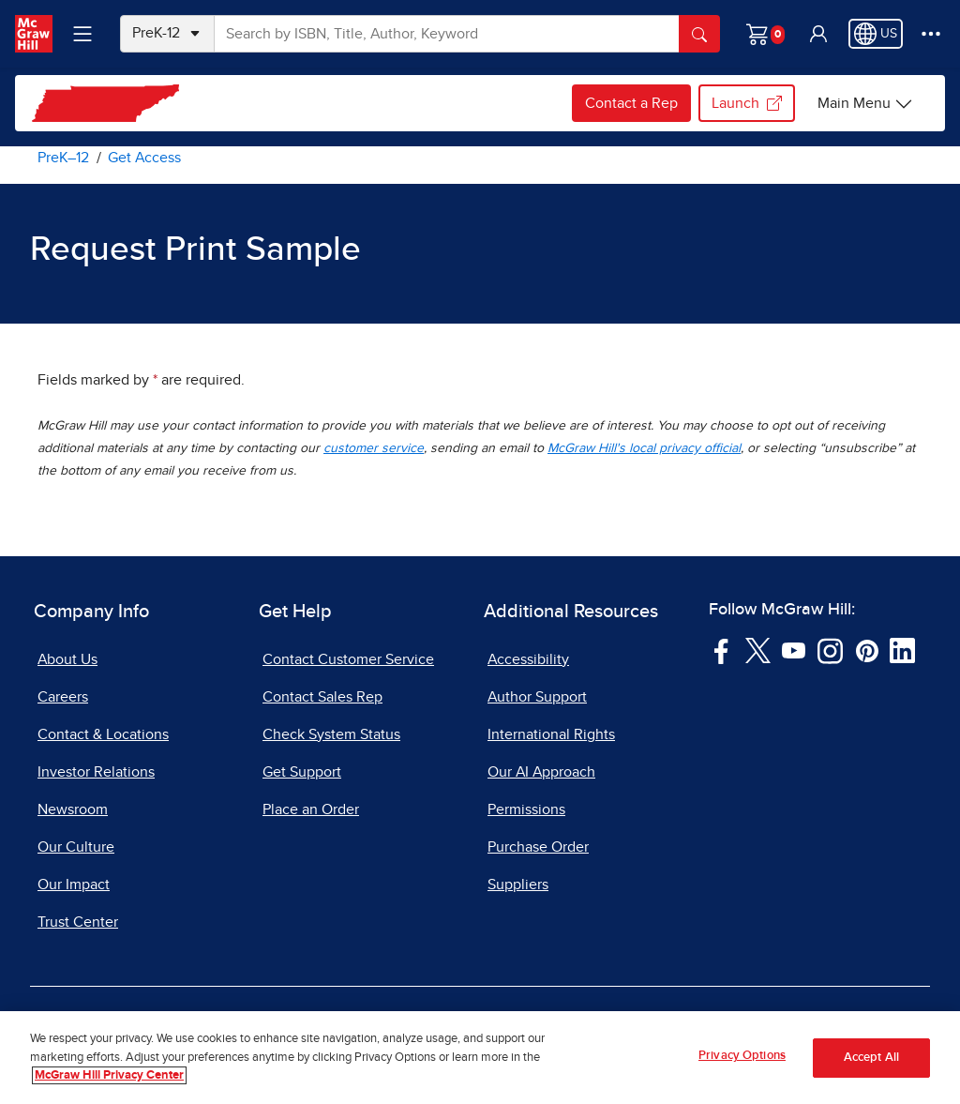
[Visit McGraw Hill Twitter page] (758, 650)
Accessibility (528, 659)
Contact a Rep (631, 103)
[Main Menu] (865, 103)
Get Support (301, 771)
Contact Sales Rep (322, 696)
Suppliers (518, 884)
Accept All (871, 1057)
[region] (480, 1057)
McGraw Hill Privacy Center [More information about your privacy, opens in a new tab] (109, 1075)
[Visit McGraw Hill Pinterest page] (866, 650)
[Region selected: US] (875, 34)
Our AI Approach (541, 771)
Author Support (537, 696)
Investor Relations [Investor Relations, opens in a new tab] (96, 771)
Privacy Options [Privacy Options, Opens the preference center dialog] (742, 1056)
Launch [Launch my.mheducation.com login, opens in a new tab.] (747, 103)
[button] (818, 34)
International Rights (551, 734)
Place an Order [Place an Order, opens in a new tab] (310, 809)
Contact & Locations (103, 734)
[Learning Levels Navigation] (83, 34)
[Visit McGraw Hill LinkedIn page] (902, 650)
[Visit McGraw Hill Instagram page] (830, 650)
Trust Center (78, 922)
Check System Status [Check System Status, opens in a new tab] (331, 734)
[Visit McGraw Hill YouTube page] (793, 650)
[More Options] (931, 34)
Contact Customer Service (348, 659)
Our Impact (74, 884)
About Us (68, 659)
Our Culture (76, 846)
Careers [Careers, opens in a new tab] (63, 696)
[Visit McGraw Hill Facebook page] (721, 650)
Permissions (526, 809)
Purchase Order (538, 846)
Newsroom (73, 809)
